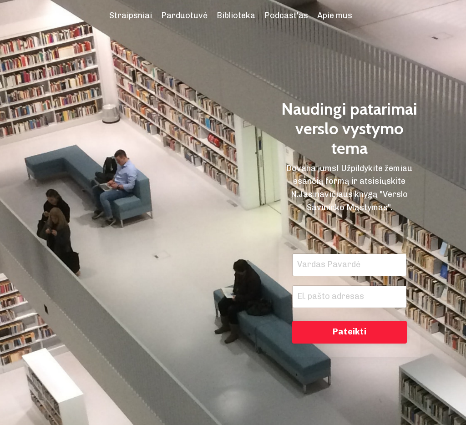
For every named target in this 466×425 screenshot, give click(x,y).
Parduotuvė (184, 15)
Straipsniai (130, 15)
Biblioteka (236, 15)
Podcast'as (286, 15)
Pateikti (349, 332)
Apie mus (334, 15)
